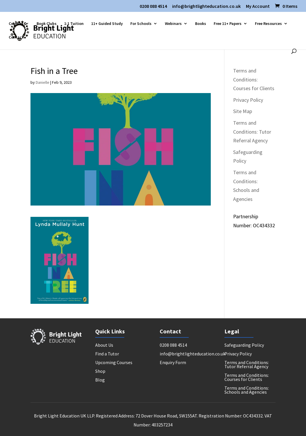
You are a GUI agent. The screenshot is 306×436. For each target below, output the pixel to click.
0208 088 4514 (153, 6)
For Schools (141, 23)
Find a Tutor (107, 354)
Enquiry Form (173, 362)
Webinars (173, 23)
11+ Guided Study (107, 23)
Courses (16, 23)
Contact (16, 37)
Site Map (242, 111)
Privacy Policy (248, 100)
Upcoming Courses (113, 362)
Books (200, 23)
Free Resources (268, 23)
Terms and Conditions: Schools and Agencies (246, 390)
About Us (104, 345)
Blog (100, 380)
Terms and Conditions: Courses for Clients (253, 79)
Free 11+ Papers (228, 23)
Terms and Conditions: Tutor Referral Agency (252, 131)
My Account (258, 6)
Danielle (42, 82)
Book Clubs (47, 23)
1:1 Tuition (74, 23)
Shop (100, 371)
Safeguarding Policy (244, 345)
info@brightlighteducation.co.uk (206, 6)
